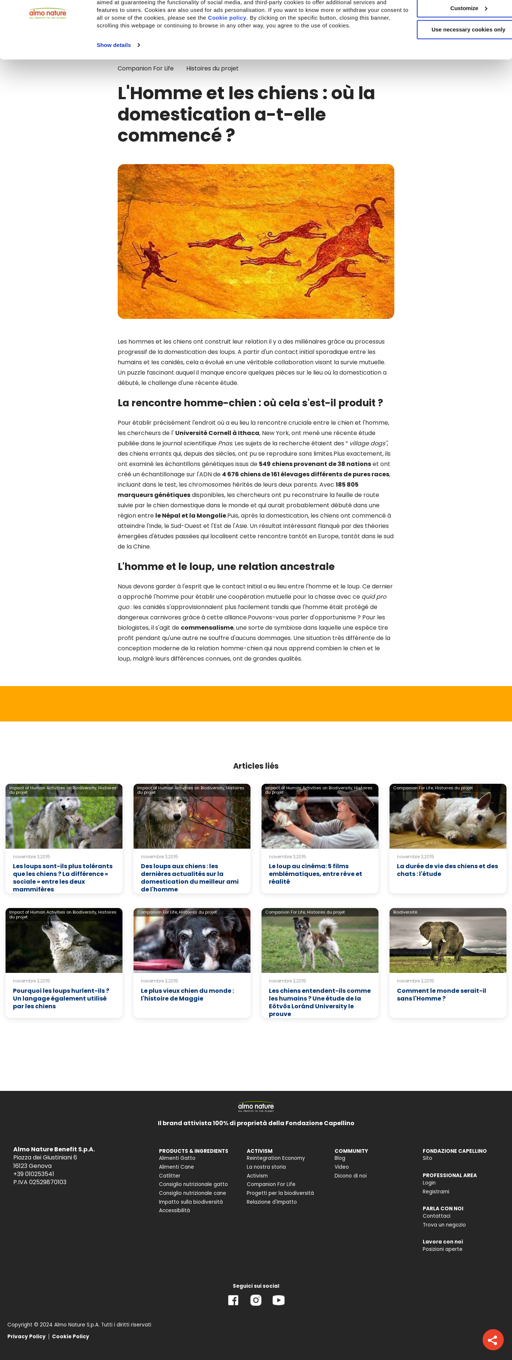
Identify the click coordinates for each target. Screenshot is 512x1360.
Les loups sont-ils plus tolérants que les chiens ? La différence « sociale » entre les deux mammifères (63, 877)
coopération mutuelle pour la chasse (281, 596)
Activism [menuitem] (257, 1175)
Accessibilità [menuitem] (174, 1210)
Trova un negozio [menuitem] (444, 1224)
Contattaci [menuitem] (436, 1216)
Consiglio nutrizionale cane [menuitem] (192, 1193)
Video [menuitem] (342, 1167)
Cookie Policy (70, 1336)
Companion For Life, (413, 788)
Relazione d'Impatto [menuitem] (272, 1202)
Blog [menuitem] (340, 1158)
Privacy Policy (26, 1336)
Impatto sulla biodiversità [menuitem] (191, 1202)
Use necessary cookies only (450, 62)
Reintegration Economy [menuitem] (276, 1158)
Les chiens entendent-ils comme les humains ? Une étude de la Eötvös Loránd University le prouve (320, 1002)
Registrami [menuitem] (436, 1191)
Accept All (450, 18)
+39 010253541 (33, 1174)
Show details (114, 84)
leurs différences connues (192, 658)
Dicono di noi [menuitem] (351, 1175)
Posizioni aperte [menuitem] (443, 1249)
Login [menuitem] (429, 1182)
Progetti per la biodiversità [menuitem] (280, 1193)
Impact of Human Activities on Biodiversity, (53, 788)
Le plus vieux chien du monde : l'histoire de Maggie (187, 995)
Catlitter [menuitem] (169, 1175)
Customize (450, 40)
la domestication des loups (196, 352)
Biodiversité (405, 912)
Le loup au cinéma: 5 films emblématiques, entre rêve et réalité (315, 874)
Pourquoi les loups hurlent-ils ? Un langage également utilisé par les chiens (61, 999)
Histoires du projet (454, 788)
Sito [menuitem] (427, 1158)
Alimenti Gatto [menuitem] (177, 1158)
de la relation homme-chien (222, 648)
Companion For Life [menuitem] (271, 1184)
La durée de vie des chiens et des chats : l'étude (447, 870)
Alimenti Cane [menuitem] (176, 1167)
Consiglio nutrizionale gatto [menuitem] (193, 1184)
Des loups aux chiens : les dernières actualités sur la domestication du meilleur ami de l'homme (190, 877)
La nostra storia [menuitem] (266, 1167)
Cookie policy (294, 49)
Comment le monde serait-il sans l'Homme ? (441, 995)
